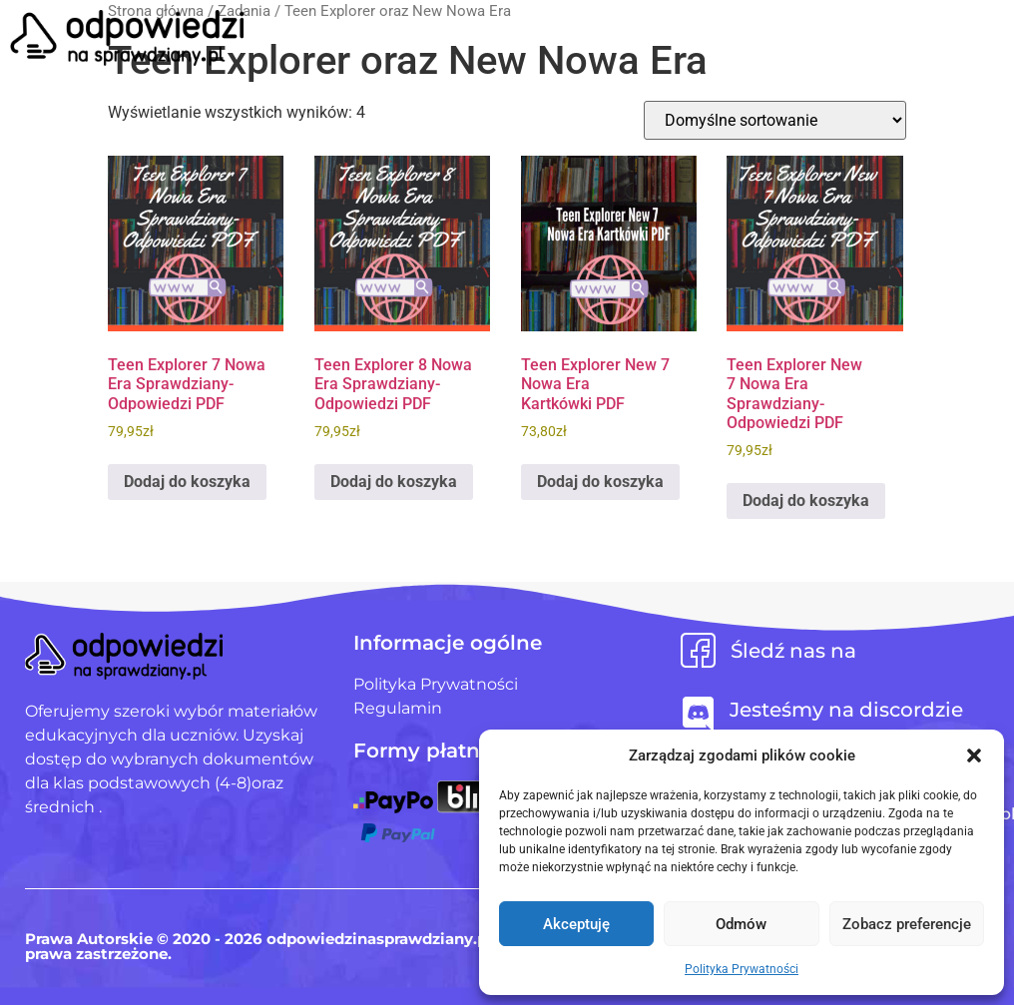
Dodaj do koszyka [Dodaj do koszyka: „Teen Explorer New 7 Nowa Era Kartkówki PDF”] (600, 481)
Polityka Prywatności (741, 969)
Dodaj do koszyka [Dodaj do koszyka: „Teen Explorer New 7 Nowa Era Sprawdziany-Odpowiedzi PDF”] (806, 500)
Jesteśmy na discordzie (846, 710)
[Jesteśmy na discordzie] (698, 714)
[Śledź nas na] (698, 650)
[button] (974, 755)
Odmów (741, 924)
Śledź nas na (793, 651)
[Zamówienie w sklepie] (775, 120)
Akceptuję (576, 924)
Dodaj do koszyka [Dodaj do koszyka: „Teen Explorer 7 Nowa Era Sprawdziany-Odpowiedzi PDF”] (187, 481)
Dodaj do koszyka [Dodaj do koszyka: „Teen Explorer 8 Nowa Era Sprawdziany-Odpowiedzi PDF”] (393, 481)
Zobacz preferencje (906, 924)
